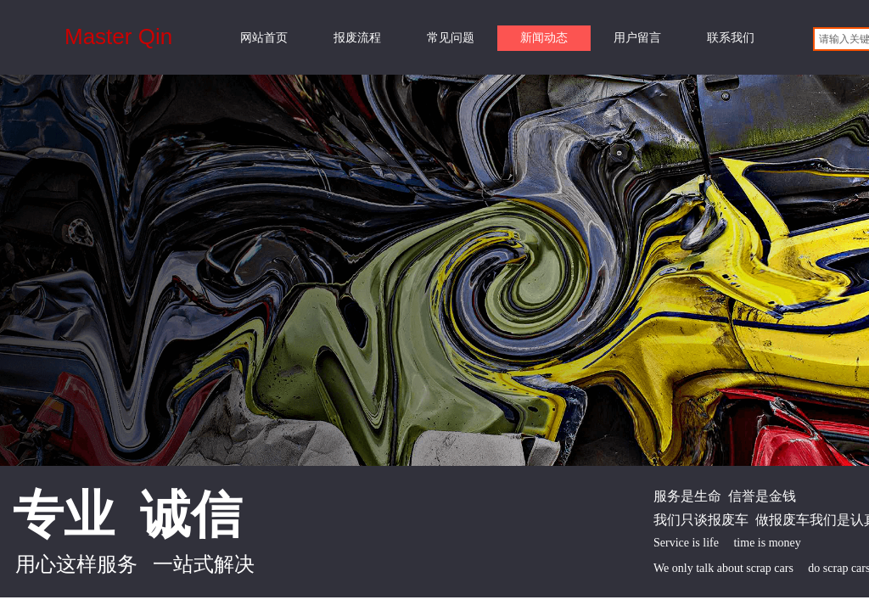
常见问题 (450, 37)
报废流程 (357, 37)
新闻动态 (544, 37)
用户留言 (637, 37)
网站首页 (264, 37)
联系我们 (730, 37)
